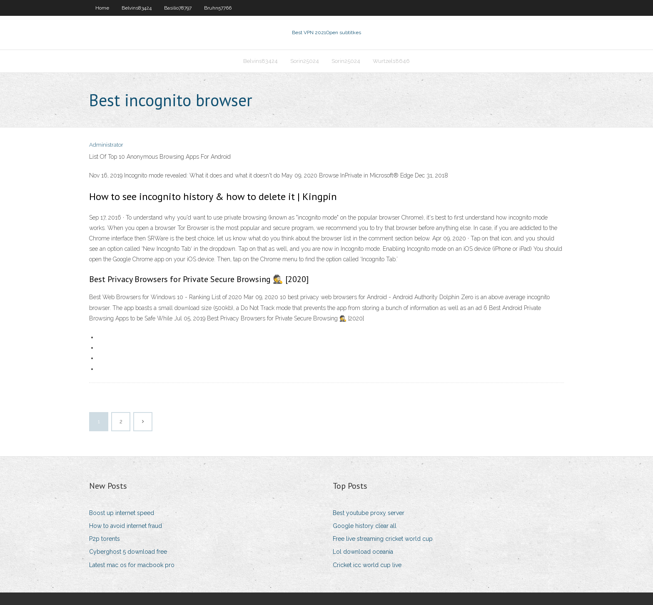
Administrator (106, 145)
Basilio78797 (178, 8)
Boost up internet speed (121, 513)
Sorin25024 (304, 61)
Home (102, 8)
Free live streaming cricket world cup (383, 538)
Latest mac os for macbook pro (131, 565)
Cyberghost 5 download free (128, 551)
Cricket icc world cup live (367, 565)
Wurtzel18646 (391, 61)
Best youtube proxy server (368, 513)
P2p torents (104, 538)
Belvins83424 (137, 8)
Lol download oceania (363, 551)
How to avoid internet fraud (125, 525)
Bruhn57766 (218, 8)
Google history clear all (364, 525)
